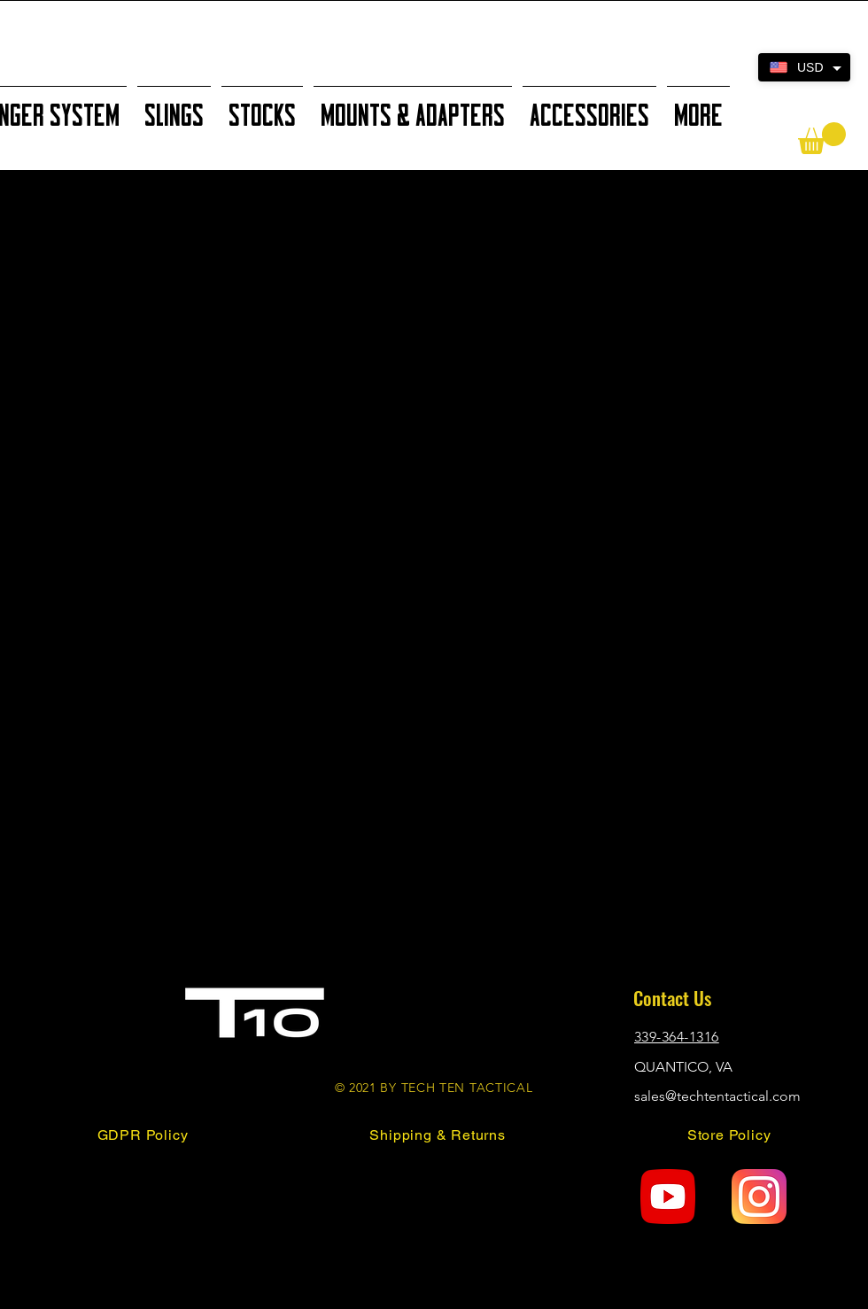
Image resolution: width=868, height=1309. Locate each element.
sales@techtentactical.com (717, 1096)
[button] (822, 138)
